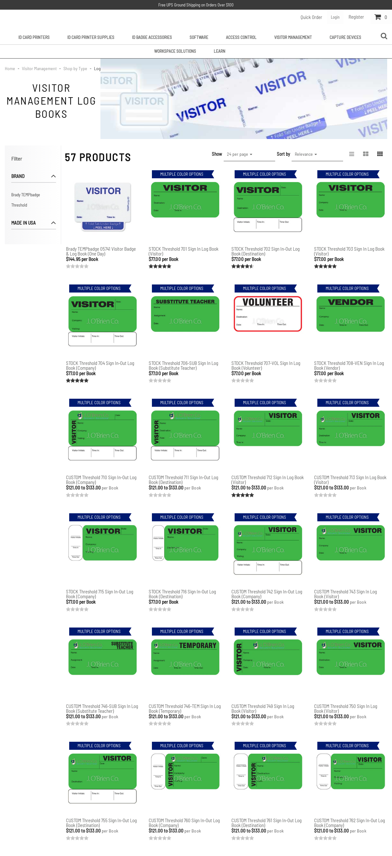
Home (10, 68)
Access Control (241, 36)
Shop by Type (75, 68)
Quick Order (308, 17)
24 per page (239, 153)
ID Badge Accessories (152, 36)
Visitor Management (293, 36)
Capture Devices (345, 36)
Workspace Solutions (175, 50)
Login (334, 17)
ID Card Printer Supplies (90, 36)
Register (356, 17)
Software (199, 36)
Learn (219, 50)
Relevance (306, 153)
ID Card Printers (34, 36)
